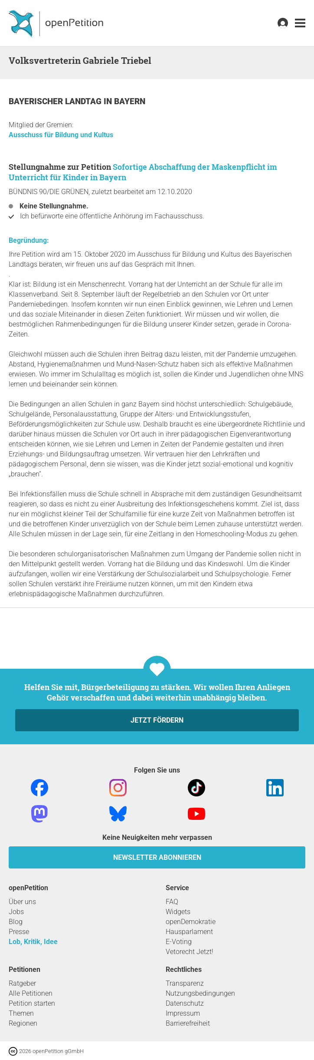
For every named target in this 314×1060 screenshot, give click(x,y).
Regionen (23, 1023)
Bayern (129, 101)
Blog (16, 922)
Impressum (183, 1013)
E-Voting (179, 942)
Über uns (22, 902)
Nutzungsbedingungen (200, 993)
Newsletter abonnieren (157, 857)
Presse (19, 932)
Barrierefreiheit (188, 1023)
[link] (300, 23)
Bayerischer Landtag (56, 101)
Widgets (178, 912)
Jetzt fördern (157, 720)
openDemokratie (191, 922)
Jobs (16, 912)
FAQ (172, 902)
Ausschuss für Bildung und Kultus (61, 135)
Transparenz (185, 983)
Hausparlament (189, 932)
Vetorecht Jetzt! (189, 952)
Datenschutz (185, 1003)
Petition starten (32, 1003)
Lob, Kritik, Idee (33, 942)
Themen (21, 1013)
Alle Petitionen (30, 993)
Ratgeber (22, 983)
